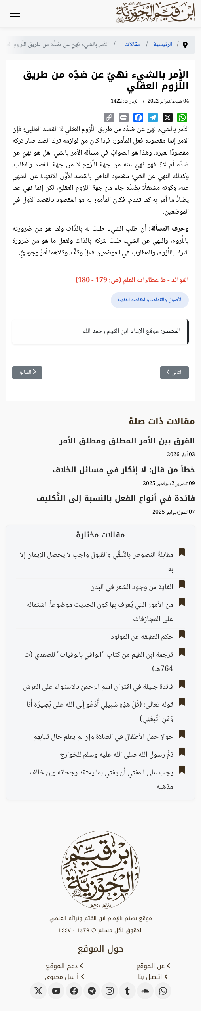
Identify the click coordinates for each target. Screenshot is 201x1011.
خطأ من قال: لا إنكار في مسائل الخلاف (123, 469)
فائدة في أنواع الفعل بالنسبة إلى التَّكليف (115, 498)
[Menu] (15, 14)
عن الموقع (153, 966)
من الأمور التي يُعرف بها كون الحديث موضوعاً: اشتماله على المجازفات (100, 612)
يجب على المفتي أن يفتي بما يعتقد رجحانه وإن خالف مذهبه (101, 779)
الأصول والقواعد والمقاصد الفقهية (149, 300)
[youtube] (56, 990)
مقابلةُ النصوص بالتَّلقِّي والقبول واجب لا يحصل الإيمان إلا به (96, 562)
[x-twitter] (38, 990)
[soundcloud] (145, 990)
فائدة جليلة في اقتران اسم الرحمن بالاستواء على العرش (98, 687)
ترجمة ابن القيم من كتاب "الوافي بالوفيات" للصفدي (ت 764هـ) (98, 662)
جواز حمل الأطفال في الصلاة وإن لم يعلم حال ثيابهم (103, 737)
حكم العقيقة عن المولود (142, 637)
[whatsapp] (163, 990)
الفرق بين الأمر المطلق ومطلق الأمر (127, 441)
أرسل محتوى (65, 977)
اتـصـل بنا (153, 977)
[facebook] (74, 990)
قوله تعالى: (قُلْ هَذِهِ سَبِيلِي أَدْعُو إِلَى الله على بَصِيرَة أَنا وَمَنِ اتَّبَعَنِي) (100, 712)
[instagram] (109, 990)
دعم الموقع (64, 966)
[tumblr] (127, 990)
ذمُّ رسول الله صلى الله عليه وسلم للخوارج (116, 755)
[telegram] (91, 990)
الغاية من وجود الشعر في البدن (131, 587)
